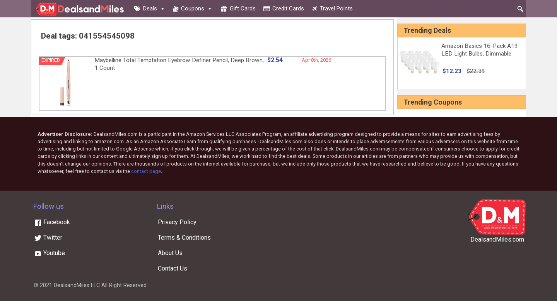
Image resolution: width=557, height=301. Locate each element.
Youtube (49, 253)
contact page (146, 171)
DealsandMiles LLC (77, 285)
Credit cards (288, 8)
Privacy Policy (177, 222)
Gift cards (243, 8)
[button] (520, 9)
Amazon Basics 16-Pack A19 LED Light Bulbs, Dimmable (479, 49)
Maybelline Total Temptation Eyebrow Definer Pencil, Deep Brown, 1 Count (179, 64)
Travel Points (336, 8)
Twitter (48, 237)
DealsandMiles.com (497, 239)
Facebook (52, 222)
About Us (170, 253)
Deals (154, 8)
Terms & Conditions (184, 237)
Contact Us (172, 268)
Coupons (196, 8)
